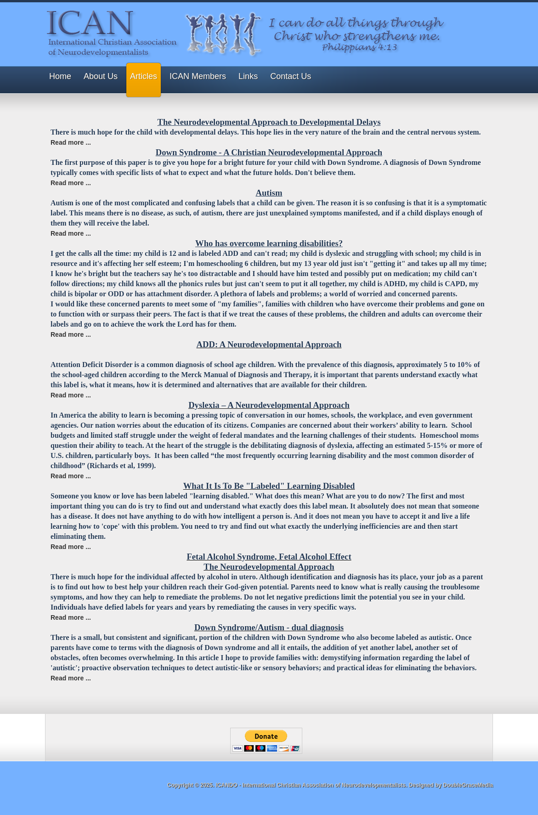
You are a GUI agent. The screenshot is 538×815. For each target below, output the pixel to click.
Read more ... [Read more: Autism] (71, 233)
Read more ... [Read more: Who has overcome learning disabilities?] (71, 334)
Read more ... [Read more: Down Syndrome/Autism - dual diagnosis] (71, 678)
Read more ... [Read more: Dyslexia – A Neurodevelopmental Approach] (71, 476)
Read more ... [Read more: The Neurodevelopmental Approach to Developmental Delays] (71, 142)
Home (60, 76)
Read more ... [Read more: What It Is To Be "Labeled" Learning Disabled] (71, 546)
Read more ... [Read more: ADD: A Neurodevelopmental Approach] (71, 395)
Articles (143, 76)
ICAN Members (198, 76)
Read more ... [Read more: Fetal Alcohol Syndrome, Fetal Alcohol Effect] (71, 617)
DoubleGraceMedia (468, 785)
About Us (101, 76)
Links (248, 76)
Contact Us (290, 76)
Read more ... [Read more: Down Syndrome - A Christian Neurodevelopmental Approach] (71, 183)
